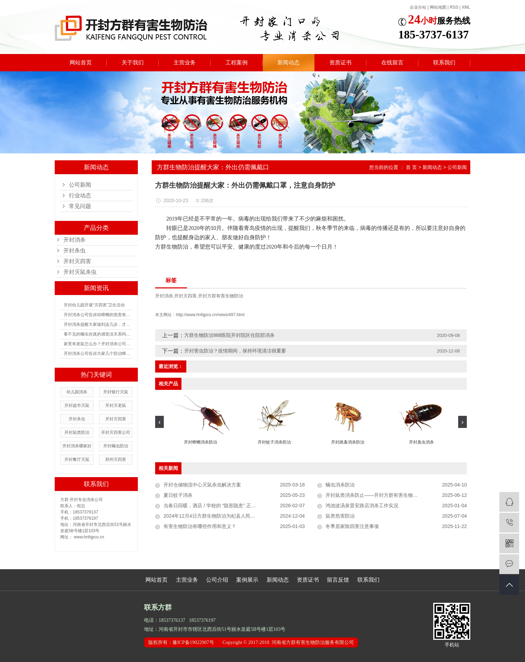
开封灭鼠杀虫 (80, 272)
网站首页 (81, 62)
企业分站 (418, 7)
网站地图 (438, 7)
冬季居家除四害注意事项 (352, 526)
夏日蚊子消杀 (178, 495)
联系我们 (444, 62)
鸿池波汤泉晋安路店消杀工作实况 (362, 505)
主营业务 (184, 62)
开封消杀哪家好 (76, 446)
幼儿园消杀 (76, 392)
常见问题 (80, 206)
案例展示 (247, 580)
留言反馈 (338, 580)
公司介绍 (217, 580)
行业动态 (80, 195)
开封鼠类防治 (76, 432)
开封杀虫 (74, 250)
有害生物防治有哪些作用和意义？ (199, 526)
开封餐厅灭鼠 (76, 459)
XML (466, 7)
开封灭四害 (77, 261)
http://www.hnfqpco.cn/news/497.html (210, 314)
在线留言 (392, 62)
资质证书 (340, 62)
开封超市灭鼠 (76, 405)
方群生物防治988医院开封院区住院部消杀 (229, 335)
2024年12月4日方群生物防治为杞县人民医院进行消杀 (221, 516)
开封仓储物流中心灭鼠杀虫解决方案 (202, 484)
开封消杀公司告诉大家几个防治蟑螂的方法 (98, 353)
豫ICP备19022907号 (193, 642)
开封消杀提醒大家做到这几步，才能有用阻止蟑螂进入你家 (98, 324)
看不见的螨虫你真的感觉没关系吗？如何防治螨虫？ (98, 334)
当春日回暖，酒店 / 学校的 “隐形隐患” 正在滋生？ (216, 505)
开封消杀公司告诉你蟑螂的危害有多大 (98, 314)
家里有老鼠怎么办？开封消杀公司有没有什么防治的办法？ (98, 343)
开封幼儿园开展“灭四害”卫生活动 (94, 305)
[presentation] (159, 422)
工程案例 (236, 62)
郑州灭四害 (115, 459)
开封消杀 (74, 240)
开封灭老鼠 (115, 405)
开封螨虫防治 (115, 446)
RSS (454, 7)
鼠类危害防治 (340, 516)
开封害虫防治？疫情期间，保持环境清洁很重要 (235, 351)
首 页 (411, 167)
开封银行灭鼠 (115, 392)
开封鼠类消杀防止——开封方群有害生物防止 (374, 495)
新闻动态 (288, 62)
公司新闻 (80, 185)
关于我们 (133, 62)
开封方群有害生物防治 (220, 295)
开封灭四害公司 (115, 432)
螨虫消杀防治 (340, 484)
